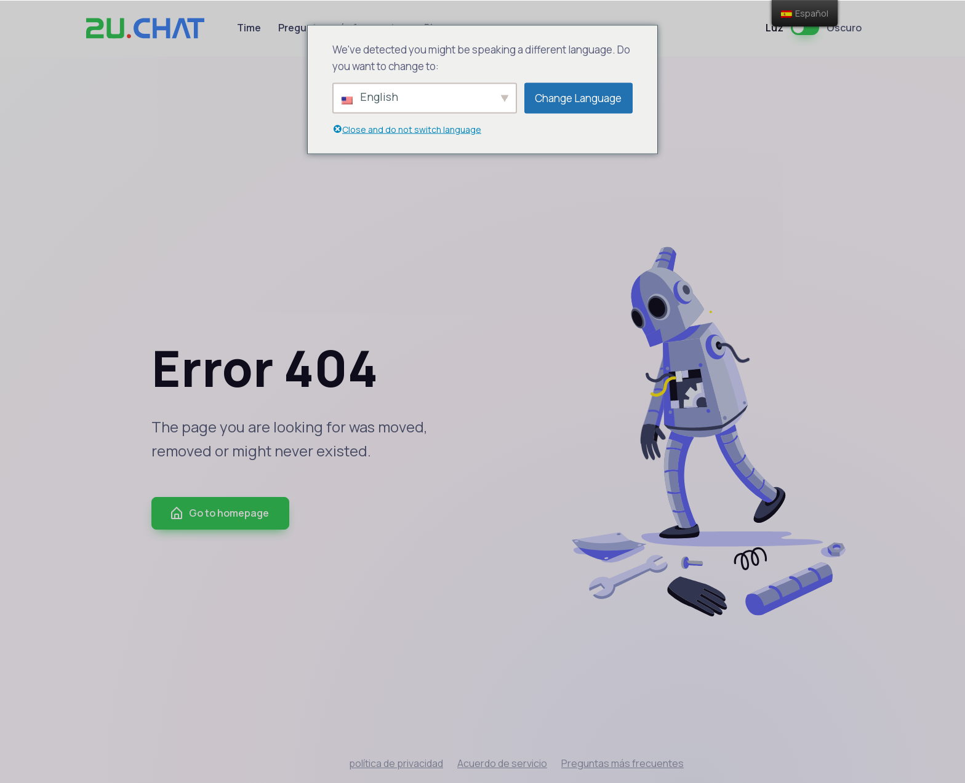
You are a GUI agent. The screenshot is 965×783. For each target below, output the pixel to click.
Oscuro (844, 27)
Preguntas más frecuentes (622, 763)
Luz (774, 27)
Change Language (578, 98)
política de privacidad (396, 763)
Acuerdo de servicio (502, 763)
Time (249, 27)
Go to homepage (219, 513)
